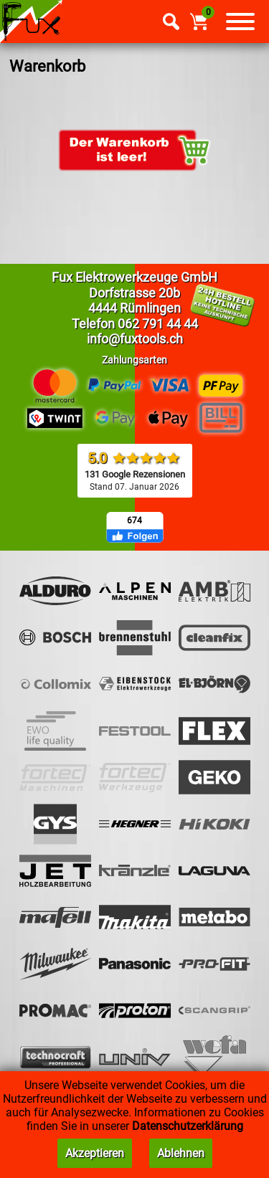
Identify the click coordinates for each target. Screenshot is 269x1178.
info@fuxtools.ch (135, 338)
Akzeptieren (94, 1153)
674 (134, 521)
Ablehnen (180, 1153)
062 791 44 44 (158, 323)
